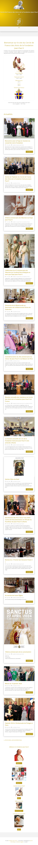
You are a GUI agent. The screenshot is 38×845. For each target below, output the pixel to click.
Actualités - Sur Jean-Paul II (16, 221)
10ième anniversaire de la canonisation (18, 652)
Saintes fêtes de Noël (12, 479)
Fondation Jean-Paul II (13, 840)
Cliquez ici (18, 763)
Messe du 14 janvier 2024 (13, 683)
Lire (18, 798)
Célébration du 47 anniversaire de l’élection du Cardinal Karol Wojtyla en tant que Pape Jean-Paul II (17, 272)
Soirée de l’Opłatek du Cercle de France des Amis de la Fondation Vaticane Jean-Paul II (18, 179)
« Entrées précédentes (13, 740)
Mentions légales (20, 841)
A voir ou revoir (18, 810)
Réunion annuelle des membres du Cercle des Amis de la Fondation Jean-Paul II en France (19, 399)
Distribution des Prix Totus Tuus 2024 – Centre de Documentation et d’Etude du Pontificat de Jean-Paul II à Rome (18, 520)
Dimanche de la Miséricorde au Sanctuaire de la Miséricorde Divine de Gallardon (18, 307)
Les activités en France (16, 183)
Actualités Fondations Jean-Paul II (18, 145)
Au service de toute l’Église (14, 595)
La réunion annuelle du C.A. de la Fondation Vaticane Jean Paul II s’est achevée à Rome (17, 441)
